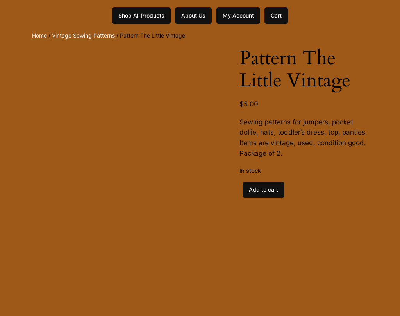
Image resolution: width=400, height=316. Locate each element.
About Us (193, 15)
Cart (276, 15)
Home (39, 35)
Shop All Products (141, 15)
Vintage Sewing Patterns (83, 35)
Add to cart (263, 189)
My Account (238, 15)
